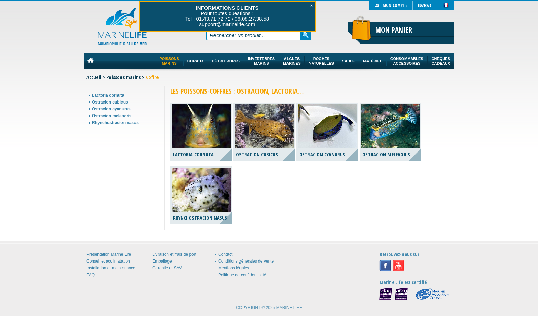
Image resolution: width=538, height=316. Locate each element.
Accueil (93, 77)
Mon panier (393, 30)
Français (424, 5)
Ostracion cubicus (110, 102)
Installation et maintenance (111, 268)
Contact (225, 254)
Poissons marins (123, 77)
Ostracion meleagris (111, 115)
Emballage (162, 261)
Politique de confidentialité (242, 274)
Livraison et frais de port (174, 254)
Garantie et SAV (167, 268)
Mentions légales (233, 268)
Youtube (398, 265)
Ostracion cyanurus (111, 109)
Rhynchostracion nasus (115, 122)
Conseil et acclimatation (108, 261)
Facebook (385, 265)
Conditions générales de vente (246, 261)
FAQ (90, 274)
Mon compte (395, 5)
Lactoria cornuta (108, 95)
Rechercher (305, 34)
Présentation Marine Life (108, 254)
